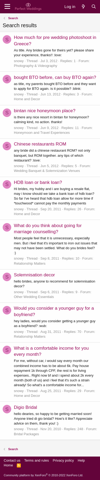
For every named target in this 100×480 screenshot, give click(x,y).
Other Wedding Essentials (34, 297)
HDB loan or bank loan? (38, 182)
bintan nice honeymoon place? (44, 110)
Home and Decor (27, 99)
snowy (19, 61)
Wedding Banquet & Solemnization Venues (47, 171)
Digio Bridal (25, 407)
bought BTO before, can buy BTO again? (55, 77)
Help (81, 460)
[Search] (94, 6)
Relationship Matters (30, 263)
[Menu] (7, 6)
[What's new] (83, 6)
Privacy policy (63, 460)
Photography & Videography (35, 66)
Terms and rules (36, 460)
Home (8, 465)
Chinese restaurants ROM (40, 144)
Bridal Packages (26, 434)
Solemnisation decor (34, 274)
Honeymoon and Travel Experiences (42, 133)
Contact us (12, 460)
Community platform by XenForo (43, 475)
